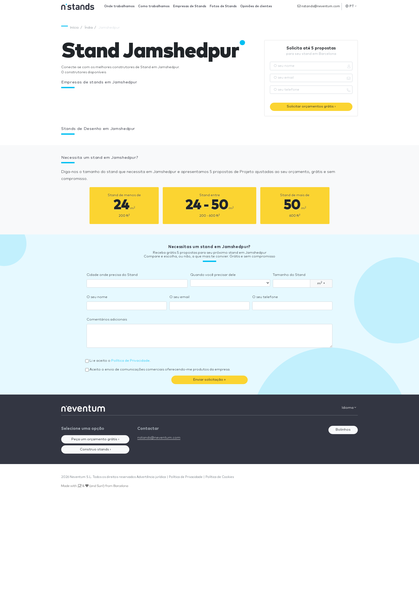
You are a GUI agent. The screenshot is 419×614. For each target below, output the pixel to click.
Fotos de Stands (223, 6)
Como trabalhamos (154, 6)
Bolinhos (343, 429)
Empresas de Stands (189, 6)
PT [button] (351, 6)
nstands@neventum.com (318, 6)
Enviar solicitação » (209, 379)
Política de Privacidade (130, 360)
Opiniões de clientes (256, 6)
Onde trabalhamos (119, 6)
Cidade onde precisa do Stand (112, 275)
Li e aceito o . (120, 360)
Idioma (349, 408)
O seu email (179, 297)
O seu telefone (265, 297)
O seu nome (97, 297)
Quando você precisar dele (213, 275)
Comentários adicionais (107, 319)
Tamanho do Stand (289, 275)
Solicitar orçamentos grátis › (311, 106)
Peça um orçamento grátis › (95, 439)
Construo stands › (95, 449)
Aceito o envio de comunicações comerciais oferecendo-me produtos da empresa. (160, 369)
